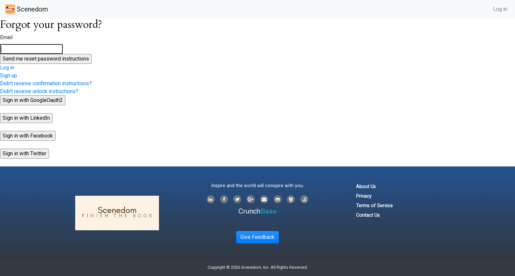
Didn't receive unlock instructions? (39, 91)
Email (6, 37)
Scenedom (26, 9)
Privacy (363, 196)
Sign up (8, 75)
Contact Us (368, 215)
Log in (500, 9)
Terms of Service (374, 206)
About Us (366, 186)
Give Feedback (257, 237)
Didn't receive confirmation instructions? (46, 83)
